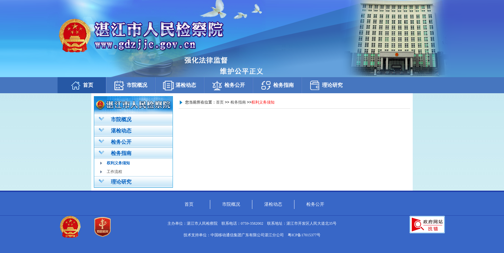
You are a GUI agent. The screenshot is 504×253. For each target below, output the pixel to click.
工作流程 (114, 171)
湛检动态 (179, 85)
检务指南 (277, 85)
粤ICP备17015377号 (304, 235)
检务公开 (228, 85)
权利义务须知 (118, 163)
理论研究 (326, 85)
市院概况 (130, 85)
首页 (81, 85)
